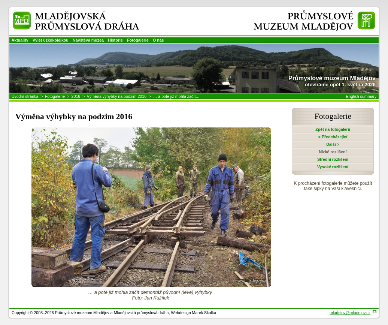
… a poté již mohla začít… (176, 96)
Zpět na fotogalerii (332, 129)
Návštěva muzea (88, 40)
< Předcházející (332, 137)
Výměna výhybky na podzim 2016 (116, 96)
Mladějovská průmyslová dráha (65, 14)
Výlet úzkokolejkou (51, 40)
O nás (158, 40)
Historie (115, 40)
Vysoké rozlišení (332, 167)
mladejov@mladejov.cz (350, 312)
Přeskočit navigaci (0, 0)
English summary (361, 96)
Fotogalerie (137, 40)
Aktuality (20, 40)
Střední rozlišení (332, 159)
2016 (76, 96)
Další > (332, 144)
